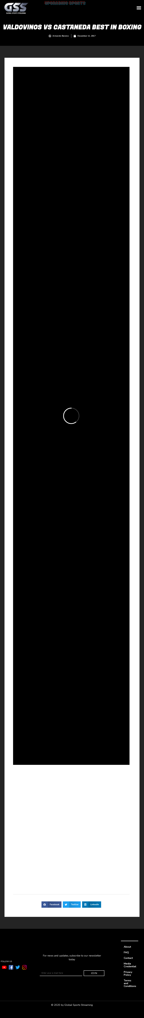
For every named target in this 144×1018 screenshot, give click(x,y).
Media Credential (130, 965)
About (127, 946)
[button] (139, 8)
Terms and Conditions (130, 983)
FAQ (126, 952)
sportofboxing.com (67, 875)
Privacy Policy (128, 973)
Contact (128, 958)
